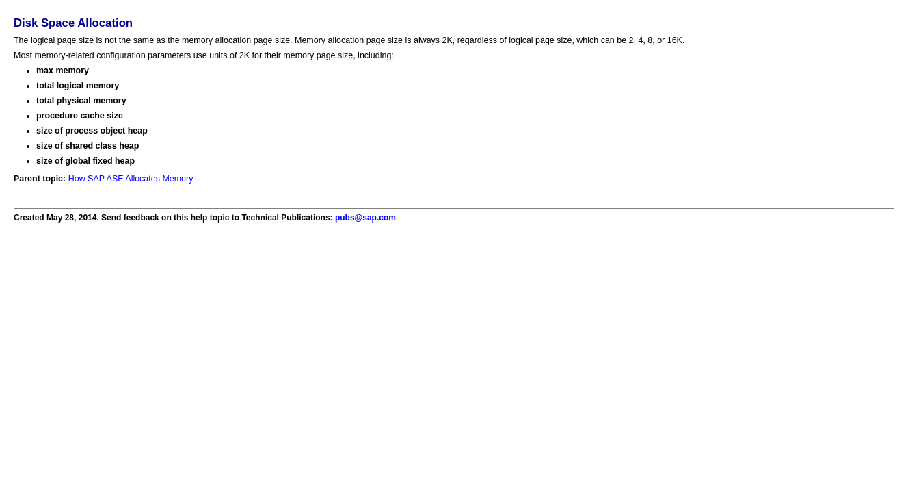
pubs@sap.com (365, 218)
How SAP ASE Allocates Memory (130, 179)
